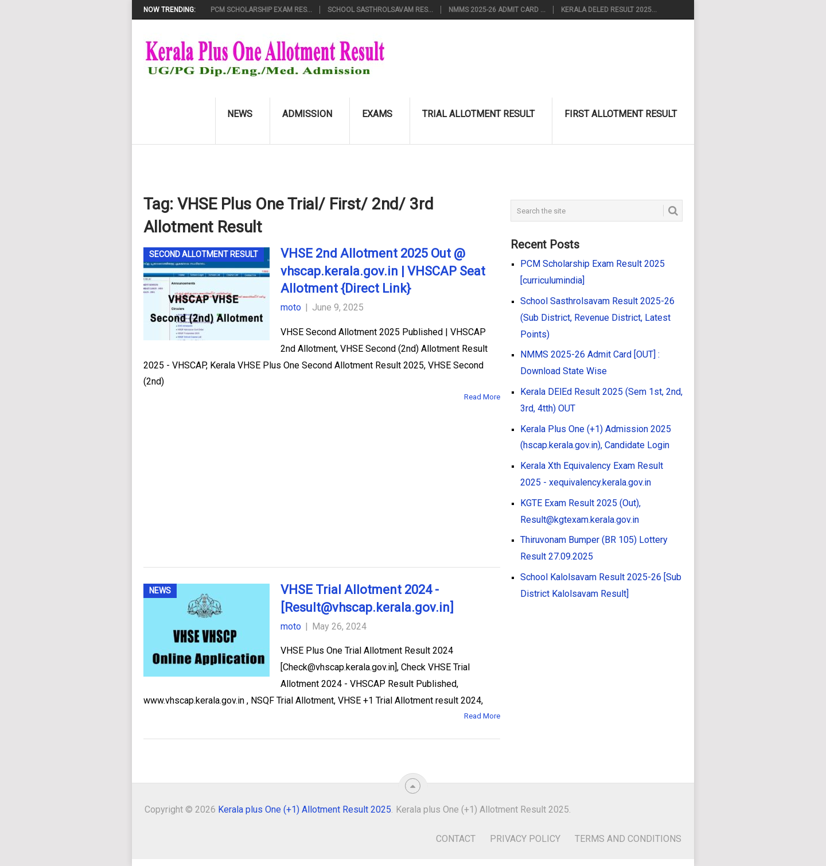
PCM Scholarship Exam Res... (261, 10)
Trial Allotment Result (478, 113)
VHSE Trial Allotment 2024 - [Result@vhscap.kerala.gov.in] (367, 598)
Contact (456, 838)
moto (290, 307)
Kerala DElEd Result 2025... (609, 10)
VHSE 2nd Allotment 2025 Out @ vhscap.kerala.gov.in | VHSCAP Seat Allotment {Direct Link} (382, 271)
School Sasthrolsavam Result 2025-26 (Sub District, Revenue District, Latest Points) (597, 318)
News (239, 113)
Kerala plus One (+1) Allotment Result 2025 (304, 809)
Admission (307, 113)
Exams (377, 113)
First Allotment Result (620, 113)
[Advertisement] (304, 467)
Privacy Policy (525, 838)
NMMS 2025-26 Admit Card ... (497, 10)
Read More (482, 397)
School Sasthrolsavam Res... (380, 10)
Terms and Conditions (628, 838)
